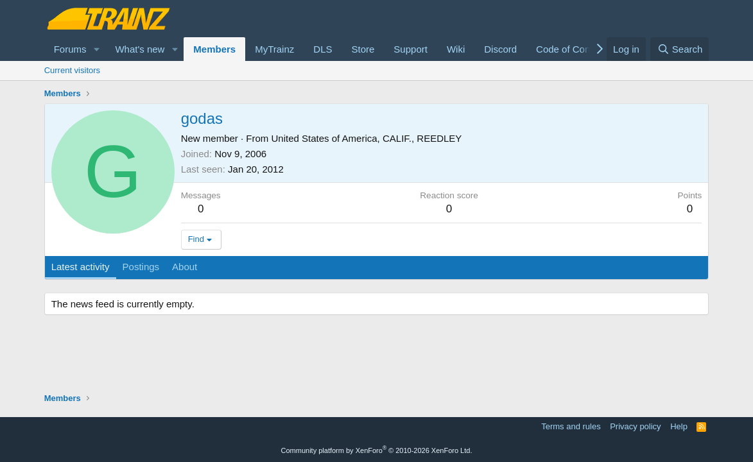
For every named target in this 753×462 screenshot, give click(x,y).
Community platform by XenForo (376, 450)
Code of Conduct (572, 49)
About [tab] (184, 266)
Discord (500, 49)
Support (411, 49)
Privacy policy (635, 426)
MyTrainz (274, 49)
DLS (322, 49)
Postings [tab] (141, 266)
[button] (96, 49)
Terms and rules (570, 426)
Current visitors (72, 70)
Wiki (456, 49)
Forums (70, 49)
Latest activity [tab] (80, 266)
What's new (139, 49)
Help (679, 426)
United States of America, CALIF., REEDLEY (367, 138)
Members (214, 49)
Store (362, 49)
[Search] (679, 49)
